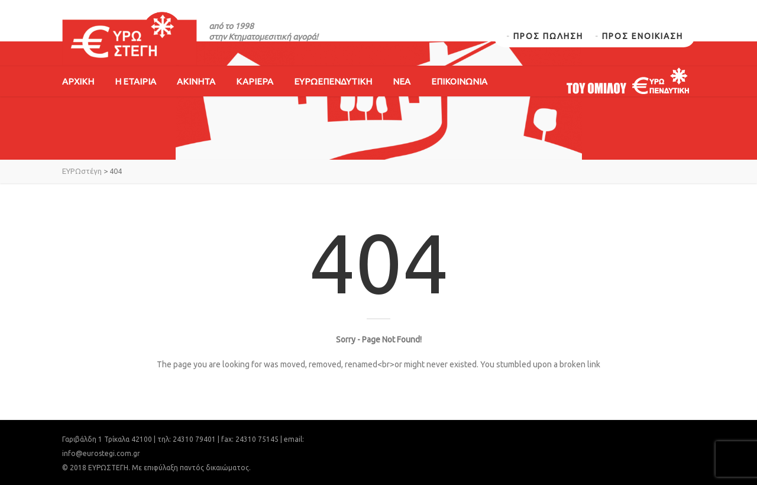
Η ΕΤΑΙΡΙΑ (135, 81)
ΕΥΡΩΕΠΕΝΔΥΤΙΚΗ (333, 81)
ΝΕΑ (401, 81)
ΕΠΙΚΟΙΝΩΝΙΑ (459, 81)
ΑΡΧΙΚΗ (78, 81)
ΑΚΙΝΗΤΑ (196, 81)
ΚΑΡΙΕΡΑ (254, 81)
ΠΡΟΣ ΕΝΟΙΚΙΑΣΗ (642, 36)
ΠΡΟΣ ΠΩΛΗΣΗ (548, 36)
